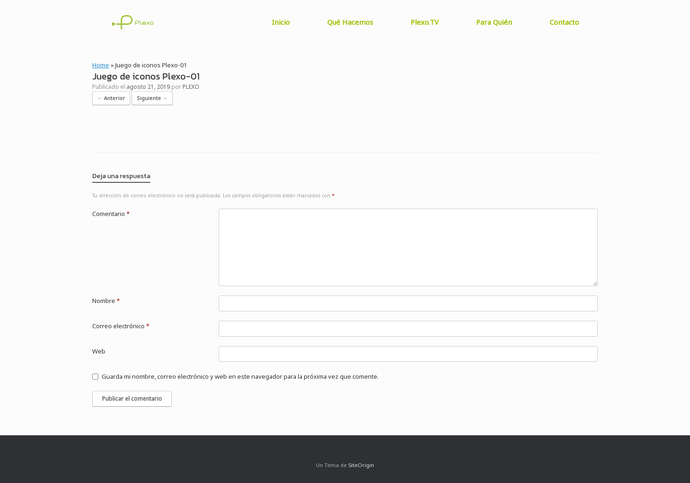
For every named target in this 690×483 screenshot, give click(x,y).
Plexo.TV (425, 22)
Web (98, 351)
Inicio (281, 22)
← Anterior (111, 97)
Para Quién (494, 22)
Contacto (564, 22)
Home (100, 65)
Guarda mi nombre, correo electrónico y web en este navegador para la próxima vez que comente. (240, 376)
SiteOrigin (361, 465)
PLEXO (191, 87)
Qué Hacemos (350, 22)
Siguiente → (152, 97)
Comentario (111, 213)
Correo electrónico (120, 326)
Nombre (106, 300)
